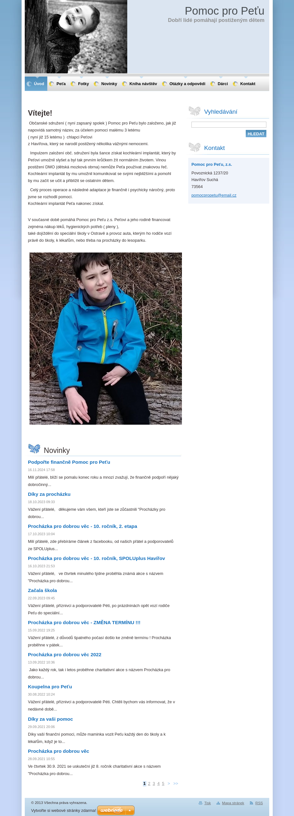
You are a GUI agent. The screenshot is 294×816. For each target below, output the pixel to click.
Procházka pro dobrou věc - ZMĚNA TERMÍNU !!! (84, 622)
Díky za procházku (49, 494)
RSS (259, 803)
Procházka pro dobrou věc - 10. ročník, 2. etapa (82, 526)
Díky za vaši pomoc (50, 719)
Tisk (207, 803)
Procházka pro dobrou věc (58, 751)
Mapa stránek (233, 803)
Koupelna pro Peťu (50, 686)
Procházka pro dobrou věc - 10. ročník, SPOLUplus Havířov (96, 558)
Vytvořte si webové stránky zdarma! (63, 810)
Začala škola (42, 590)
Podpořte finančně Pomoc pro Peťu (69, 462)
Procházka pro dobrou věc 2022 (64, 654)
